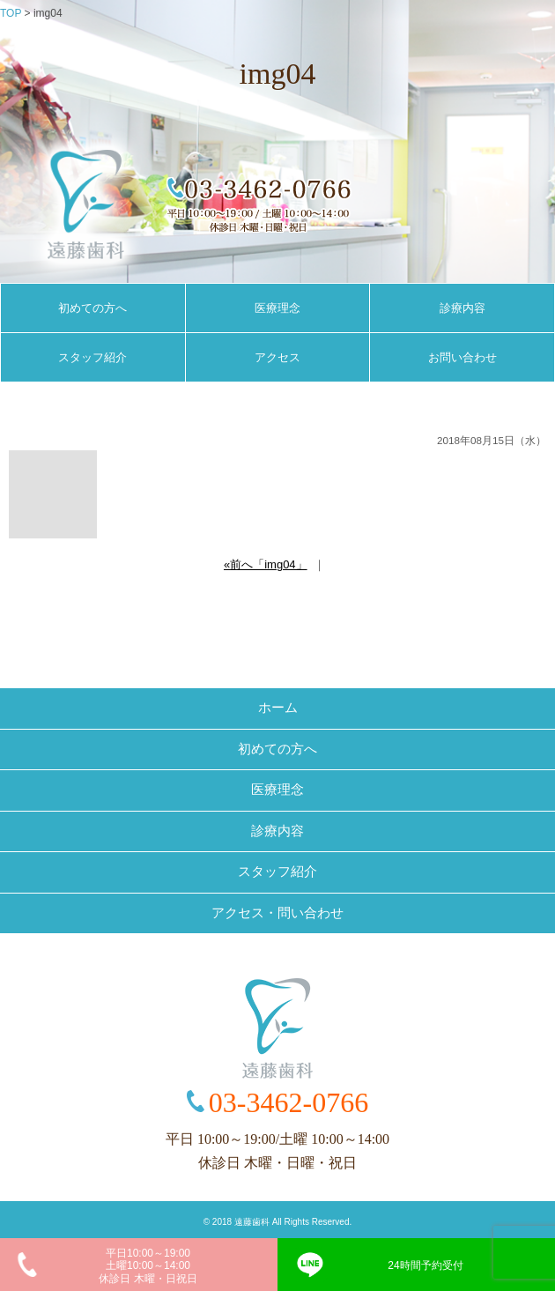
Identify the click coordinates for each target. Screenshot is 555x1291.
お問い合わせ (462, 357)
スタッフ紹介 (92, 357)
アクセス (277, 357)
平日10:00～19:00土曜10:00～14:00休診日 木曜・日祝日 (147, 1266)
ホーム (278, 708)
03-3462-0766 (288, 1102)
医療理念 (277, 308)
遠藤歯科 (252, 1222)
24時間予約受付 (425, 1265)
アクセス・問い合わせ (277, 913)
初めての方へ (92, 308)
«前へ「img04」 (265, 564)
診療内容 (462, 308)
